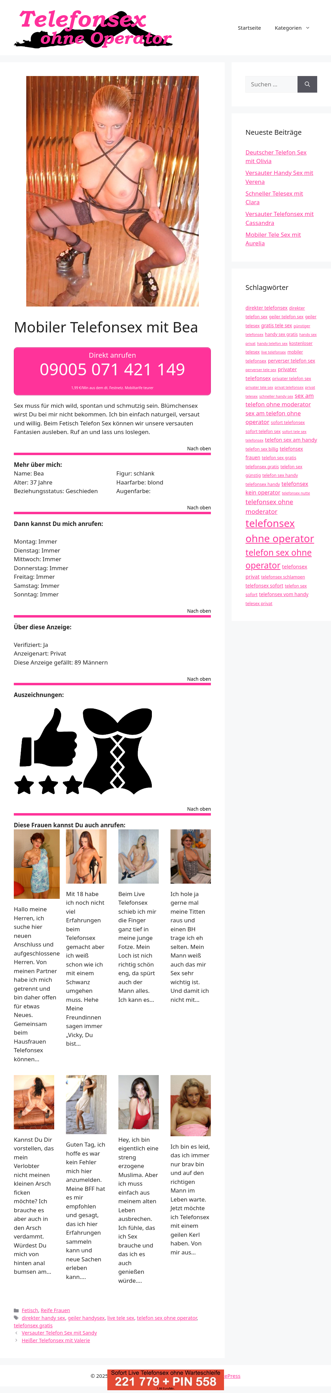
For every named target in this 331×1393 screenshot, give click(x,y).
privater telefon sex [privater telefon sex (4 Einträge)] (291, 379)
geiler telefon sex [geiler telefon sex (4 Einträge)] (286, 317)
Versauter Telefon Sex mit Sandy (59, 1332)
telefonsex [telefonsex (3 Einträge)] (254, 440)
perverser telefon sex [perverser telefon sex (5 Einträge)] (291, 360)
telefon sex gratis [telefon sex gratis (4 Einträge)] (279, 458)
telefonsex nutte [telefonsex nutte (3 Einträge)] (296, 493)
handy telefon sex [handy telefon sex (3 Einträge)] (272, 343)
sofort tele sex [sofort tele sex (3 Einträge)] (294, 431)
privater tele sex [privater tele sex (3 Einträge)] (259, 387)
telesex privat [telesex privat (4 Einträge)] (258, 603)
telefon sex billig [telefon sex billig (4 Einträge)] (261, 449)
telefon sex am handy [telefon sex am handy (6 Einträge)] (291, 439)
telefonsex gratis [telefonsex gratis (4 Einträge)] (262, 467)
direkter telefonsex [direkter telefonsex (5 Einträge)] (266, 307)
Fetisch (30, 1310)
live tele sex (120, 1318)
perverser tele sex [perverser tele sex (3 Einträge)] (260, 369)
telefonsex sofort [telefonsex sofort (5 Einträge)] (264, 585)
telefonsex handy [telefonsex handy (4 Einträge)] (262, 484)
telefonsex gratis (33, 1325)
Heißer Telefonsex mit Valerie (56, 1340)
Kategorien (296, 27)
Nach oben (199, 449)
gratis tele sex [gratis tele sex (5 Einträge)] (276, 325)
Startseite (249, 27)
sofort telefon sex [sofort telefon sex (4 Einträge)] (263, 431)
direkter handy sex (43, 1318)
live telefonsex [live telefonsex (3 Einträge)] (273, 352)
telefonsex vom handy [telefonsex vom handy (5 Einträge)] (284, 594)
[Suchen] (307, 84)
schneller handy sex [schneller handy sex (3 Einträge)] (276, 396)
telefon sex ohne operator (167, 1318)
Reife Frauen (55, 1310)
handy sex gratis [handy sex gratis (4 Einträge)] (281, 334)
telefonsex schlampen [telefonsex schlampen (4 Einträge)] (283, 577)
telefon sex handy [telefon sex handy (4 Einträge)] (280, 475)
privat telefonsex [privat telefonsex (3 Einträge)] (289, 387)
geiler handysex (86, 1318)
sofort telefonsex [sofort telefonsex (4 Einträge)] (288, 422)
